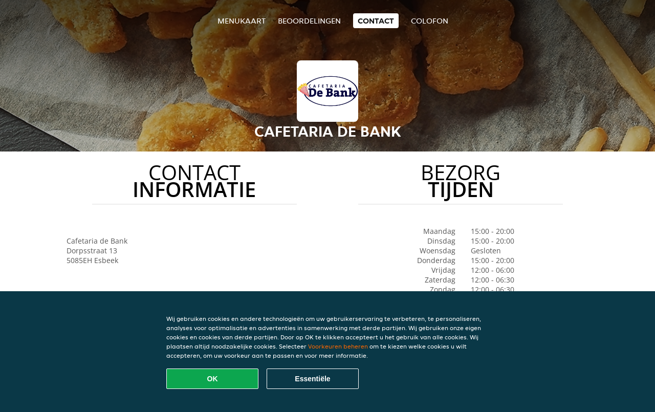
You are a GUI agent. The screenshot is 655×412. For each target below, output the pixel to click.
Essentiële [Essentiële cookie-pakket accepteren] (312, 379)
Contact (376, 20)
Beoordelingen (309, 20)
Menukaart (241, 20)
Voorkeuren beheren (338, 346)
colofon (429, 20)
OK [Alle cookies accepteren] (212, 379)
